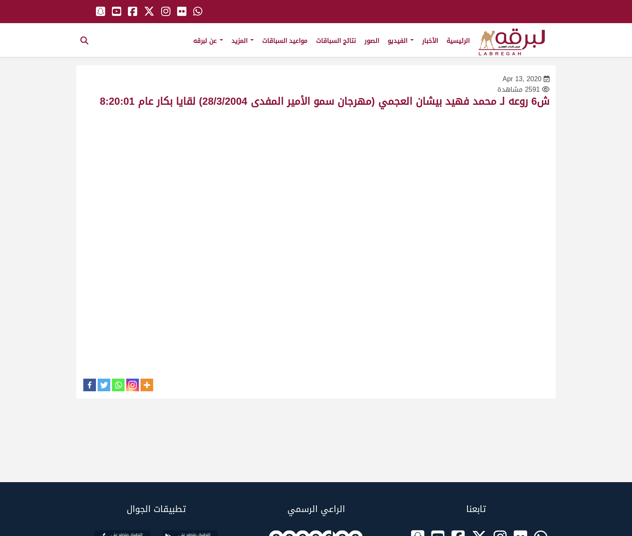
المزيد (242, 41)
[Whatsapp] (118, 385)
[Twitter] (104, 385)
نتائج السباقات (336, 41)
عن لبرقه (208, 41)
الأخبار (430, 41)
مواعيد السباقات (285, 41)
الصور (371, 41)
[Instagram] (132, 385)
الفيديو (401, 41)
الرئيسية (458, 41)
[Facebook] (89, 385)
